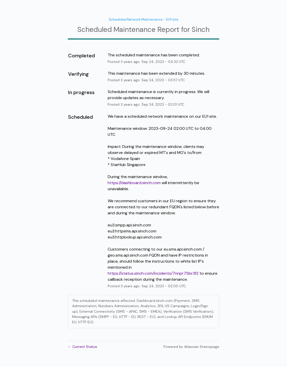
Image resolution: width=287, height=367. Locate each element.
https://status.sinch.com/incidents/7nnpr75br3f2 (153, 273)
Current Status (82, 346)
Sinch (201, 29)
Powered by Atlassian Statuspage (191, 346)
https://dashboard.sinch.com (134, 182)
